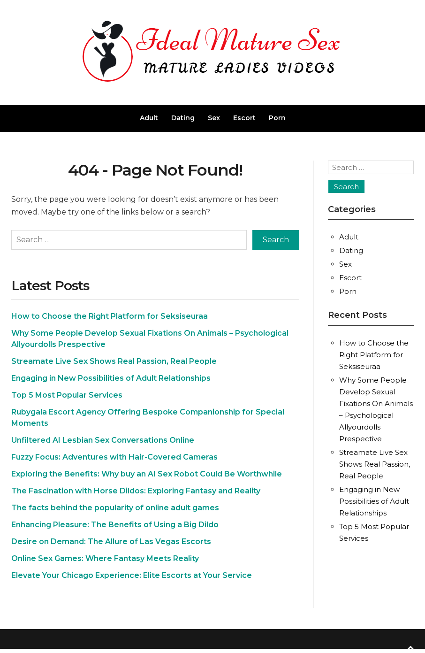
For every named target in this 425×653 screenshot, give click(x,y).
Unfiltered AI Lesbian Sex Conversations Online (102, 440)
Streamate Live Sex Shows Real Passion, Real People (114, 361)
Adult (149, 118)
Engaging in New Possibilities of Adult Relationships (111, 378)
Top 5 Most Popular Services (66, 395)
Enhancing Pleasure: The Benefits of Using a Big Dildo (115, 524)
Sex (214, 118)
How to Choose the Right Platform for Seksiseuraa (109, 316)
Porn (277, 118)
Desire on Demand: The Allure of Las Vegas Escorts (111, 541)
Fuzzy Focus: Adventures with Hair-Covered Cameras (114, 457)
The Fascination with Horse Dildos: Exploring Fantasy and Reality (135, 490)
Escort (244, 118)
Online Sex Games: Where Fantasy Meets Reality (105, 558)
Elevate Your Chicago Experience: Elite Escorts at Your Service (131, 575)
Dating (183, 118)
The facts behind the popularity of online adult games (115, 507)
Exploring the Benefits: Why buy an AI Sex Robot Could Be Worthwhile (146, 473)
